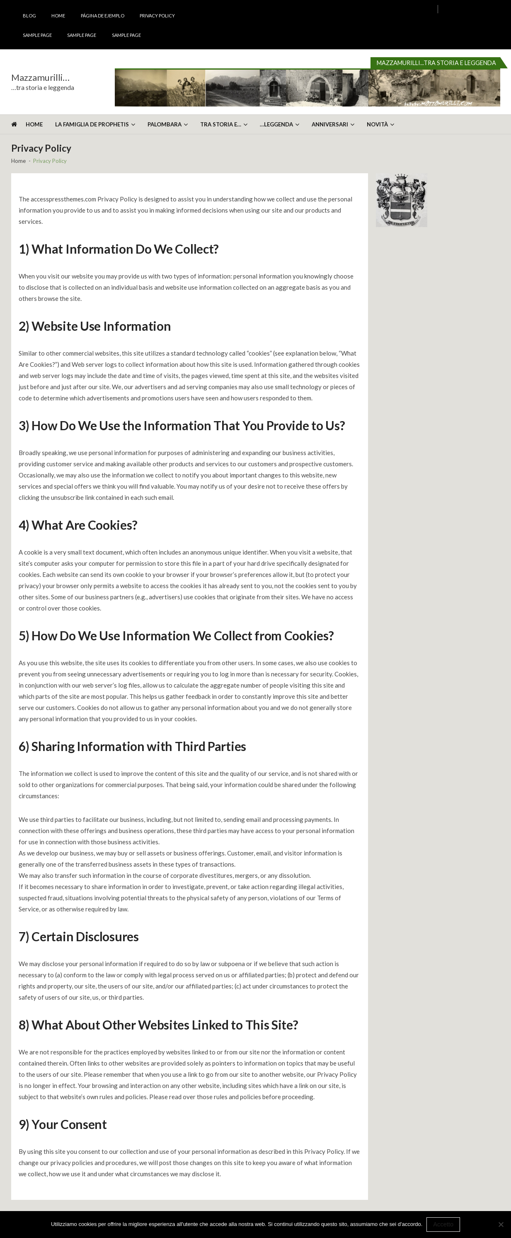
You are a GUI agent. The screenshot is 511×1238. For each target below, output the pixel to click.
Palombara (165, 124)
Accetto (443, 1224)
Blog (29, 15)
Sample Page (37, 35)
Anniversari (330, 124)
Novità (377, 124)
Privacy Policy (157, 15)
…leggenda (276, 124)
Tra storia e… (220, 124)
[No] (500, 1224)
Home (58, 15)
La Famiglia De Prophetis (92, 124)
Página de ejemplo (102, 15)
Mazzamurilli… (40, 77)
